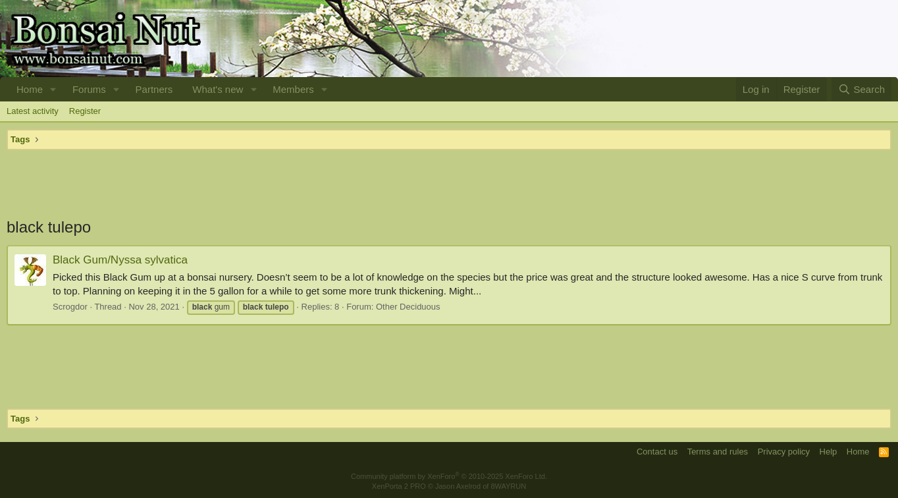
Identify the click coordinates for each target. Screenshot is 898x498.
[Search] (861, 89)
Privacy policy (784, 451)
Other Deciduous (408, 307)
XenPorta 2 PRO (399, 486)
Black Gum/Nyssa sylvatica (120, 260)
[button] (53, 89)
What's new (217, 89)
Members (293, 89)
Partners (154, 89)
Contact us (657, 451)
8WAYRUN (508, 486)
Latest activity (33, 111)
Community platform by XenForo (449, 476)
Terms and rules (717, 451)
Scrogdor (70, 307)
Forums (89, 89)
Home (29, 89)
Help (828, 451)
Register (85, 111)
